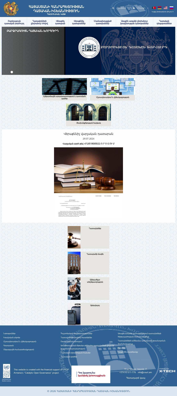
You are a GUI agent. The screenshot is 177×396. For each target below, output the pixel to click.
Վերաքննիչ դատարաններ (78, 22)
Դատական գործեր (69, 357)
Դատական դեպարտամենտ (164, 22)
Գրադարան (8, 345)
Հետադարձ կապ (135, 377)
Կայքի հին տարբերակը (128, 352)
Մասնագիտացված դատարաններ (102, 22)
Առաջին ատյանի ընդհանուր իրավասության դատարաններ (134, 22)
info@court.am (145, 372)
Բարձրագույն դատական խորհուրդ (14, 22)
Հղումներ (122, 348)
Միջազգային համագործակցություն (18, 349)
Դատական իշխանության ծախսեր (75, 353)
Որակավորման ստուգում (71, 341)
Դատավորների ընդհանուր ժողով (39, 22)
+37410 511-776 (127, 372)
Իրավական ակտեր (11, 337)
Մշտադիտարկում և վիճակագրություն (19, 341)
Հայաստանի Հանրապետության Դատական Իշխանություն (56, 10)
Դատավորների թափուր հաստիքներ (76, 337)
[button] (12, 72)
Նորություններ (9, 333)
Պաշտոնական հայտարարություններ (76, 333)
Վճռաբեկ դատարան (60, 22)
